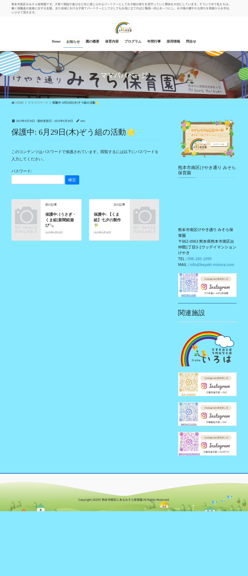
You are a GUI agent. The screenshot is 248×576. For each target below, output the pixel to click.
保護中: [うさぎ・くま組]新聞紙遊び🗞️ (60, 219)
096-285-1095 (199, 258)
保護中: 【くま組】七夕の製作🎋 (107, 219)
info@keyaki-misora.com (212, 264)
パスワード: (37, 176)
